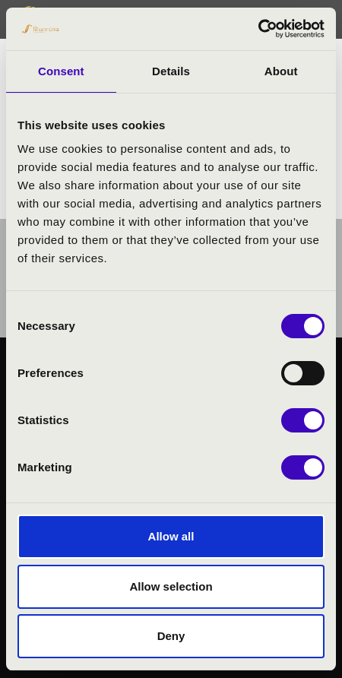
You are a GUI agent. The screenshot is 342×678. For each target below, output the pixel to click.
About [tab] (281, 71)
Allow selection (170, 586)
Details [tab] (171, 71)
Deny (171, 635)
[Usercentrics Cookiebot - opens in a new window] (258, 29)
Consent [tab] (61, 71)
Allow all (171, 536)
